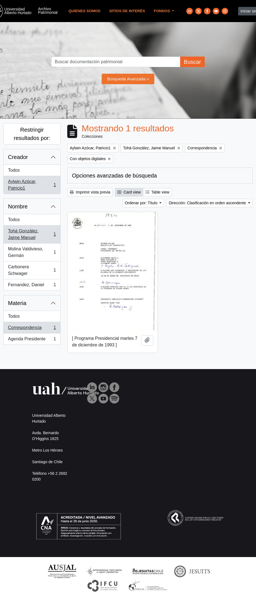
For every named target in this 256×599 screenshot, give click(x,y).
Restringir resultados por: (32, 134)
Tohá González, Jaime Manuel (32, 234)
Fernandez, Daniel (32, 286)
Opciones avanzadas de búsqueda (114, 176)
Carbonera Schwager (32, 270)
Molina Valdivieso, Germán (32, 252)
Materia (17, 303)
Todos (14, 170)
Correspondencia (32, 328)
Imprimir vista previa (90, 192)
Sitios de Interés (127, 11)
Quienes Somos (85, 11)
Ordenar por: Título (141, 203)
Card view (129, 192)
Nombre (18, 206)
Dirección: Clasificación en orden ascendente (208, 203)
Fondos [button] (162, 11)
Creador (18, 157)
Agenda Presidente (32, 340)
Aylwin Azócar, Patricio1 (32, 184)
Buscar (192, 62)
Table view (157, 192)
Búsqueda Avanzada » (128, 78)
